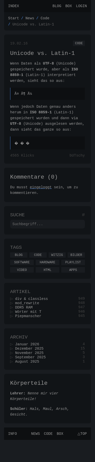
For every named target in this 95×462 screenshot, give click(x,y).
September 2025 (32, 376)
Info (12, 455)
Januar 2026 (29, 362)
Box (68, 6)
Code (45, 19)
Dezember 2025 (31, 367)
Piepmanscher (30, 332)
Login (81, 6)
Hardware (47, 274)
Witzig (57, 266)
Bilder (76, 266)
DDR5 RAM (25, 322)
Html (47, 282)
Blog (56, 6)
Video (22, 282)
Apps (73, 282)
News (29, 19)
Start (13, 19)
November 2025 (31, 371)
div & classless (33, 313)
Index (13, 6)
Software (22, 274)
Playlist (73, 274)
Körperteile (29, 404)
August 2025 (29, 381)
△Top (81, 455)
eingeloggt (41, 194)
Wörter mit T (30, 327)
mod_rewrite (29, 317)
